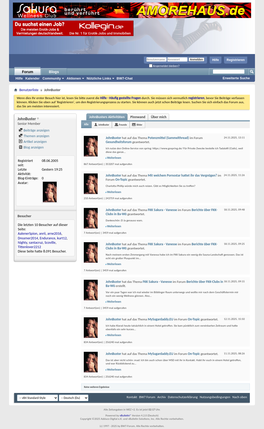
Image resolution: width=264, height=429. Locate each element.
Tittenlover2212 (29, 247)
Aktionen (74, 78)
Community (52, 78)
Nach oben (239, 397)
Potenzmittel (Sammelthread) (168, 138)
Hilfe (215, 60)
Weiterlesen (114, 158)
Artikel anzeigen (33, 141)
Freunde (123, 124)
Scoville (50, 242)
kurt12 (62, 238)
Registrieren (236, 60)
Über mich (158, 117)
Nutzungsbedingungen (215, 397)
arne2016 (54, 233)
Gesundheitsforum (118, 142)
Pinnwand (137, 117)
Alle (86, 124)
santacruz (36, 242)
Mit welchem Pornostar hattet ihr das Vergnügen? (182, 175)
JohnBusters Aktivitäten (107, 117)
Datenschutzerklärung (183, 397)
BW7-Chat (125, 78)
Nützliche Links (99, 78)
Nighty (22, 242)
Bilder (139, 124)
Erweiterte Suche (236, 78)
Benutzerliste (28, 90)
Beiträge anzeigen (34, 130)
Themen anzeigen (34, 136)
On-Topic (121, 179)
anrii (42, 233)
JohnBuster (103, 124)
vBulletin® (125, 415)
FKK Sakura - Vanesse (162, 210)
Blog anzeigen (31, 147)
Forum (27, 72)
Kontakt (132, 397)
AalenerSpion (27, 233)
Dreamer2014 (28, 238)
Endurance (47, 238)
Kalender (32, 78)
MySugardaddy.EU (160, 319)
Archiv (161, 397)
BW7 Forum (147, 397)
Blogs (54, 72)
